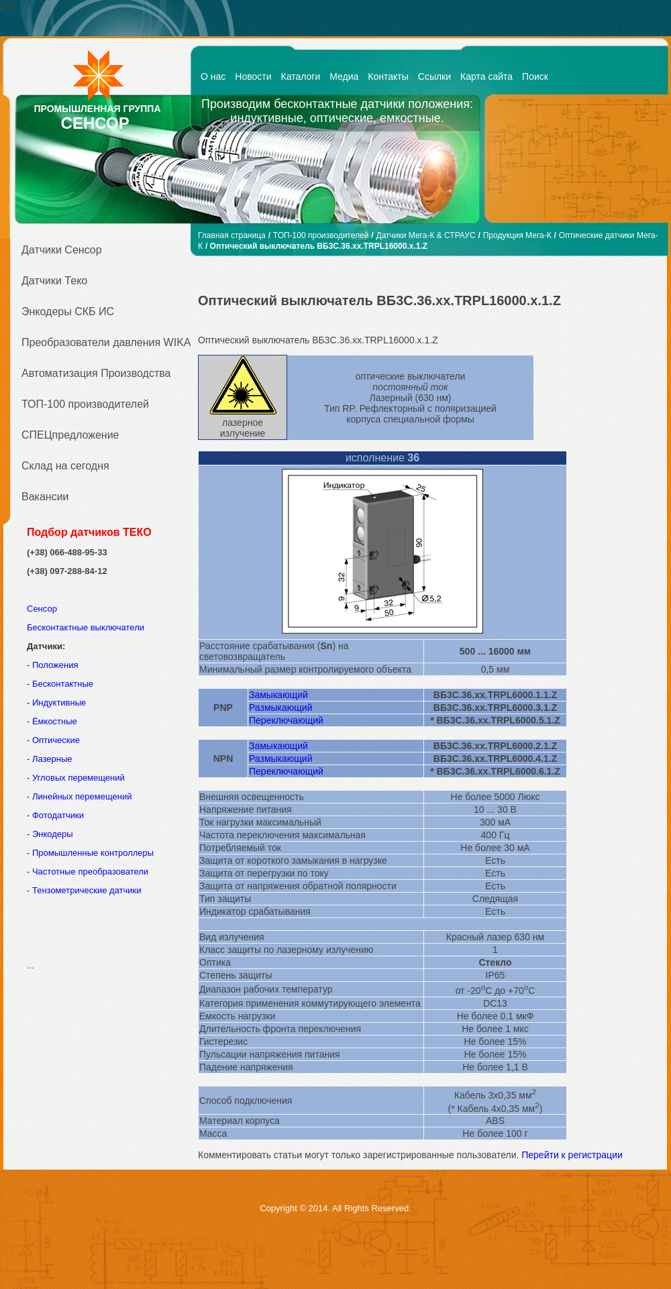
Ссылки (434, 76)
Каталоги (301, 76)
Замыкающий (278, 694)
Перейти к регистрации (572, 1155)
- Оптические (53, 740)
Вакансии (45, 496)
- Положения (54, 665)
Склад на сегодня (65, 465)
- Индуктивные (56, 702)
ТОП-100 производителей (85, 404)
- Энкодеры (50, 834)
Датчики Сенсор (61, 250)
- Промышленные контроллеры (90, 853)
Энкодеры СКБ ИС (67, 311)
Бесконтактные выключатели (85, 627)
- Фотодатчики (55, 815)
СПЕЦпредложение (70, 435)
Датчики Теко (54, 280)
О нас (213, 76)
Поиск (535, 76)
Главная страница (232, 235)
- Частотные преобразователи (87, 871)
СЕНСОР (95, 123)
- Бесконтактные (60, 684)
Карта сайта (486, 76)
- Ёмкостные (52, 721)
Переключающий (286, 720)
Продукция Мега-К (517, 235)
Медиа (343, 76)
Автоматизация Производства (95, 373)
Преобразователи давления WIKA (102, 342)
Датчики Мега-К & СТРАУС (426, 235)
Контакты (388, 76)
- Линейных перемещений (79, 796)
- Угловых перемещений (76, 778)
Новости (253, 76)
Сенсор (43, 609)
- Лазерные (49, 759)
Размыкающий (281, 707)
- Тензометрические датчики (84, 890)
